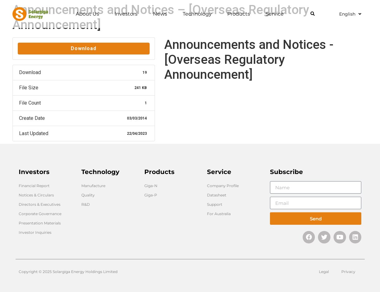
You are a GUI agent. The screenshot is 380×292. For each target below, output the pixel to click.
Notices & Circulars (36, 195)
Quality (88, 195)
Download (83, 48)
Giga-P (150, 195)
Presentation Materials (40, 223)
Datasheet (216, 195)
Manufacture (93, 185)
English (350, 14)
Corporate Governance (40, 213)
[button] (312, 14)
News (161, 14)
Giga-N (150, 185)
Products (240, 14)
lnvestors (128, 14)
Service (276, 14)
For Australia (219, 213)
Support (214, 204)
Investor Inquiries (35, 232)
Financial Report (34, 185)
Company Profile (223, 185)
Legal (324, 271)
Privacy (348, 271)
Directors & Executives (39, 204)
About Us (89, 14)
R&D (85, 204)
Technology (199, 14)
